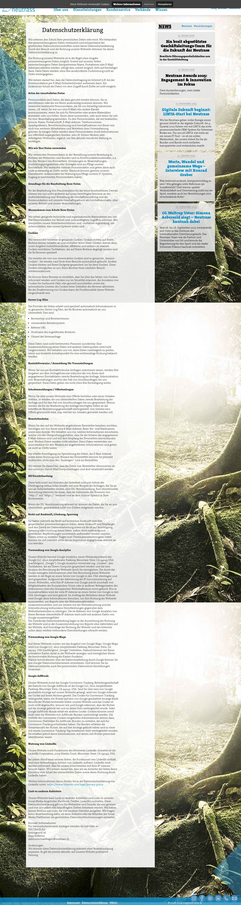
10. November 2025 (186, 103)
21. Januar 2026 (186, 69)
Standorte (234, 8)
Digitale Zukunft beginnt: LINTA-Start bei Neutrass (186, 112)
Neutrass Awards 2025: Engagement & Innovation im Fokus (186, 80)
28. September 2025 (186, 206)
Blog (214, 8)
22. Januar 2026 (186, 35)
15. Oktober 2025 (186, 155)
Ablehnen (149, 4)
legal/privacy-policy (91, 784)
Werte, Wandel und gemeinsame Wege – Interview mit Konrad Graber (186, 168)
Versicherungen (203, 26)
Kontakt (222, 8)
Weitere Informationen (126, 4)
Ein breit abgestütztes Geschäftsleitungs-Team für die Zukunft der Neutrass (186, 46)
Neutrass (187, 26)
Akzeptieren (165, 4)
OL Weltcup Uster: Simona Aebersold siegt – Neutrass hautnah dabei (186, 217)
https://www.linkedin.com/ (63, 784)
